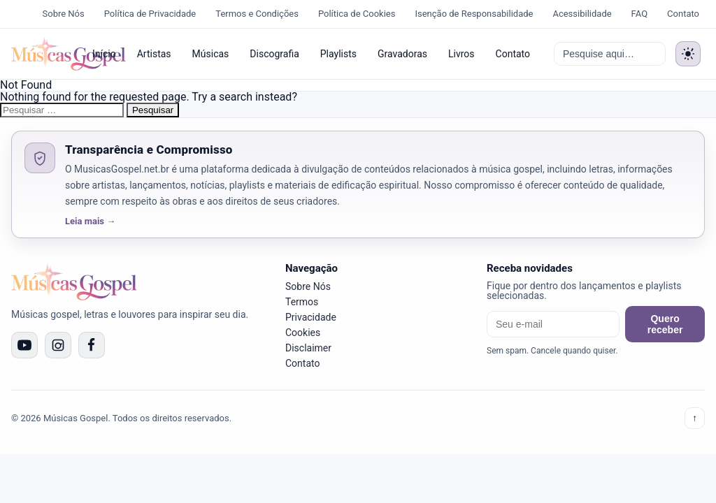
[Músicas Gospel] (42, 54)
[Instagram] (58, 345)
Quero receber (665, 324)
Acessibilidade (581, 13)
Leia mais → (90, 221)
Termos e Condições (257, 13)
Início (104, 53)
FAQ (639, 13)
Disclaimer (308, 347)
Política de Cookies (357, 13)
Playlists (338, 53)
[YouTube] (24, 345)
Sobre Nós (64, 13)
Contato (683, 13)
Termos (301, 301)
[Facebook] (91, 345)
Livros (461, 53)
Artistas (154, 53)
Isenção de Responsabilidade (474, 13)
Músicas (210, 53)
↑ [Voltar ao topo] (694, 418)
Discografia (274, 53)
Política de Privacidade (150, 13)
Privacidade (310, 317)
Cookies (302, 332)
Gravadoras (402, 53)
